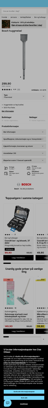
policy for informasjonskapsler (15, 362)
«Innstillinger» (24, 379)
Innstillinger (24, 404)
